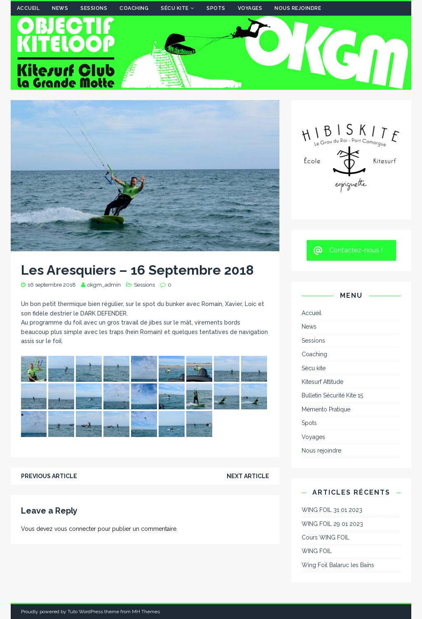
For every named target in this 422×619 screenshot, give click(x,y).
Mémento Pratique (326, 409)
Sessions (93, 8)
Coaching (134, 8)
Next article (248, 476)
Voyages (250, 8)
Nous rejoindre (297, 8)
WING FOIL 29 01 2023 (332, 524)
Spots (215, 8)
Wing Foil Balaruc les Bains (338, 565)
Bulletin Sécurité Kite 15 (332, 395)
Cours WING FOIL (325, 537)
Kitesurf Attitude (322, 381)
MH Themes (146, 611)
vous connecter (75, 529)
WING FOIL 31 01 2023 (332, 510)
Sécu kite (175, 8)
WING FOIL (317, 551)
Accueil (28, 8)
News (60, 8)
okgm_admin (104, 285)
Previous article (49, 476)
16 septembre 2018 (52, 285)
